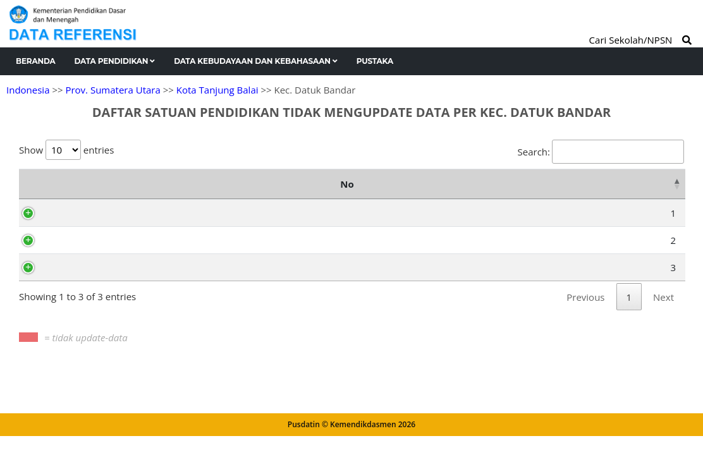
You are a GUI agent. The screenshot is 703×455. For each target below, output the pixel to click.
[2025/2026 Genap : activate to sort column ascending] (650, 192)
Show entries (66, 150)
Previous (585, 313)
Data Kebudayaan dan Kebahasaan (256, 61)
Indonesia (27, 89)
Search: (601, 152)
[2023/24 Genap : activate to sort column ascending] (396, 192)
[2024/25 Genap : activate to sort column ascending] (515, 192)
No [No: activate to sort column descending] (40, 192)
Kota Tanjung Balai (217, 89)
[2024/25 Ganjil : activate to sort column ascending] (456, 192)
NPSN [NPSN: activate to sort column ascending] (108, 192)
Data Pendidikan (115, 61)
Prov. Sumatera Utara (112, 89)
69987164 (101, 256)
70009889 (101, 229)
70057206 (101, 283)
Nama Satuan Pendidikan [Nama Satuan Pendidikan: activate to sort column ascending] (256, 192)
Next (663, 313)
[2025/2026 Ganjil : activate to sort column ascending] (580, 192)
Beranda (36, 61)
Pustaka (375, 61)
